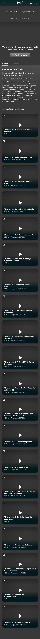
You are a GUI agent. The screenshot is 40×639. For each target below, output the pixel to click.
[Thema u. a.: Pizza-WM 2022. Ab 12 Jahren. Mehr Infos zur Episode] (20, 461)
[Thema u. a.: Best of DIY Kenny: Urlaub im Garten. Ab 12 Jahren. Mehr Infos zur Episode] (20, 254)
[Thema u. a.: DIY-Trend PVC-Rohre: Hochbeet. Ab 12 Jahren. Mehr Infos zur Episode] (20, 357)
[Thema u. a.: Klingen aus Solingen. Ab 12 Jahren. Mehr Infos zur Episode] (20, 538)
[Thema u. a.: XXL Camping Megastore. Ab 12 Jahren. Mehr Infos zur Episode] (20, 228)
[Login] (35, 3)
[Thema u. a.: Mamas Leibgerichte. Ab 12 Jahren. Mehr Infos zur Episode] (20, 151)
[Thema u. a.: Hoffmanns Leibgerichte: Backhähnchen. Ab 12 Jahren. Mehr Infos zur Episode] (20, 564)
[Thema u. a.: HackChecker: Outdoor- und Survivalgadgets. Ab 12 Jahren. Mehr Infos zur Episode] (20, 487)
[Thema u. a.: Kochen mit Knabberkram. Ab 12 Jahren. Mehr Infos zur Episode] (20, 590)
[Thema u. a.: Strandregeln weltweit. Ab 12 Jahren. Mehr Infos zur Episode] (20, 202)
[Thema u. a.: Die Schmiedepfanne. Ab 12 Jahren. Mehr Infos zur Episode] (20, 435)
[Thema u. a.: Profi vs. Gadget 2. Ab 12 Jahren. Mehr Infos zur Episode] (20, 616)
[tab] (5, 64)
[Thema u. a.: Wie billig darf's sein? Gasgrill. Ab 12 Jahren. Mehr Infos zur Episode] (20, 125)
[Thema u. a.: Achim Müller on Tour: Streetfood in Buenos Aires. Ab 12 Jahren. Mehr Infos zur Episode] (20, 409)
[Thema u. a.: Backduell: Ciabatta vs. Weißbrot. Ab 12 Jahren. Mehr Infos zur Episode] (20, 331)
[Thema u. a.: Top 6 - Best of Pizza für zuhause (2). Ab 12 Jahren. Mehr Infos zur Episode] (20, 383)
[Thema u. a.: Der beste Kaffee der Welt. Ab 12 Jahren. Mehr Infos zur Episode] (20, 280)
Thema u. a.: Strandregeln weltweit (20, 11)
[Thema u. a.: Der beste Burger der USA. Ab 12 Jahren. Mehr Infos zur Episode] (20, 177)
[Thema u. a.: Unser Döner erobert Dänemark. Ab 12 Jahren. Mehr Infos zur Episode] (20, 306)
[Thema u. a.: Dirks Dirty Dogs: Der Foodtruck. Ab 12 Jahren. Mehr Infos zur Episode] (20, 512)
